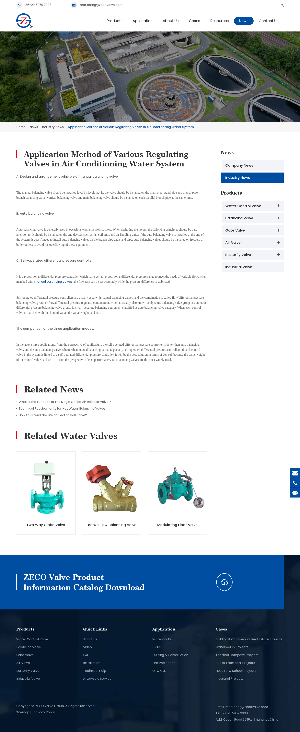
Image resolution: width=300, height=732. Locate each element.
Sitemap (22, 712)
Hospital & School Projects (236, 670)
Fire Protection (163, 663)
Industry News (53, 127)
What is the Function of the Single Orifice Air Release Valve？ (65, 402)
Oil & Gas (159, 670)
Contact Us (269, 20)
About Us (171, 20)
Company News (239, 165)
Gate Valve (253, 230)
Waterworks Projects (232, 647)
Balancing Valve (253, 218)
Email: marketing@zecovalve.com (242, 707)
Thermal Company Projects (237, 655)
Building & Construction (170, 655)
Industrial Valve (238, 266)
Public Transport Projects (235, 663)
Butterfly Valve (253, 255)
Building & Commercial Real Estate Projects (249, 639)
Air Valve (253, 242)
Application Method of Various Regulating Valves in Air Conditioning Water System (131, 127)
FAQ (86, 655)
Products (114, 20)
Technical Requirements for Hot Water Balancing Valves (62, 408)
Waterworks (161, 639)
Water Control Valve (253, 206)
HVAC (156, 647)
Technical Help (94, 670)
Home (21, 127)
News (243, 20)
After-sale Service (97, 678)
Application (143, 20)
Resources (219, 20)
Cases (194, 20)
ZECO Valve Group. (49, 706)
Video (87, 647)
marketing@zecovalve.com (101, 5)
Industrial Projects (229, 678)
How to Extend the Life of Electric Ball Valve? (53, 415)
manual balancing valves (53, 281)
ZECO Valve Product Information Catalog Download (83, 582)
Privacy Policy (44, 712)
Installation (91, 663)
